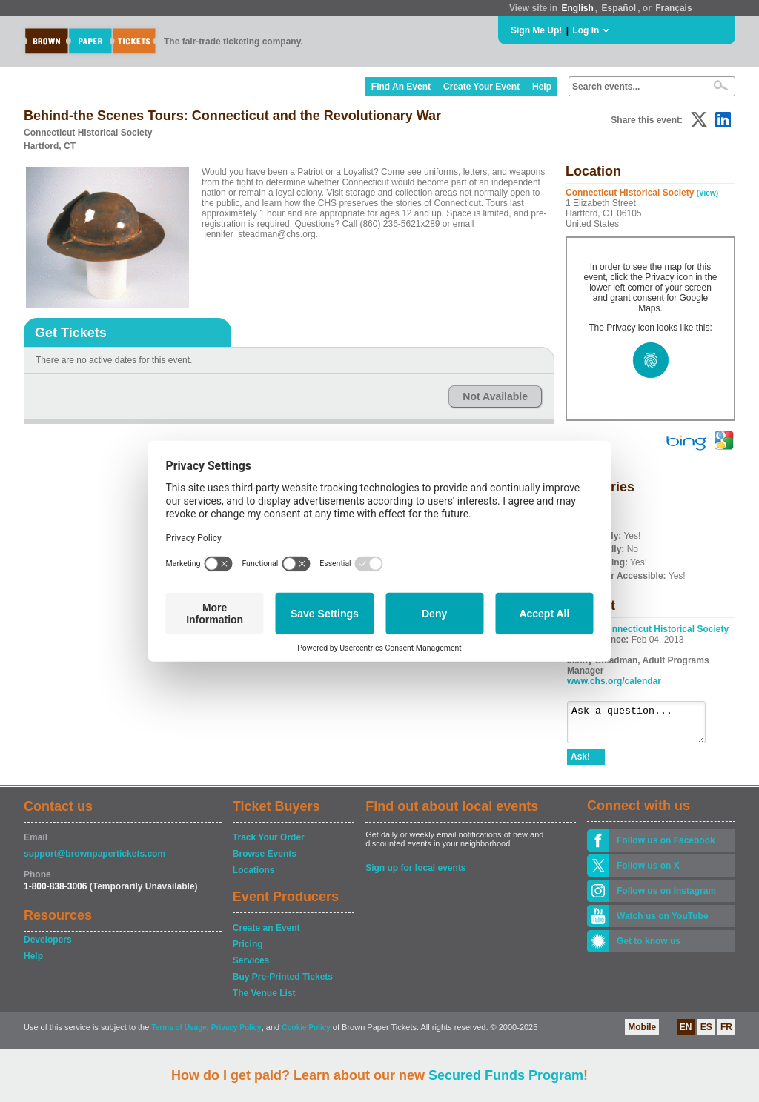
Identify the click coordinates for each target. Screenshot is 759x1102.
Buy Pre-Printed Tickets (283, 983)
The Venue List (264, 1000)
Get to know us (648, 948)
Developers (48, 946)
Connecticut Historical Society (664, 629)
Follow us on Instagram (666, 897)
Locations (254, 877)
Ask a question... (643, 725)
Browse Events (264, 860)
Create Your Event (481, 87)
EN (686, 1034)
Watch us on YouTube (663, 922)
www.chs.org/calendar (614, 681)
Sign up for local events (415, 874)
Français (673, 8)
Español (619, 8)
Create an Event (266, 934)
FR (726, 1034)
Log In (585, 30)
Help (541, 87)
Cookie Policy (306, 1034)
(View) (707, 193)
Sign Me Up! (536, 30)
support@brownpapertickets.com (94, 860)
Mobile (642, 1034)
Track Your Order (269, 844)
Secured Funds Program (505, 1075)
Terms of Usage (178, 1034)
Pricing (248, 951)
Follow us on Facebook (666, 847)
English (577, 8)
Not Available (495, 396)
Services (251, 967)
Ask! (580, 763)
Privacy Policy (236, 1034)
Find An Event (401, 87)
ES (706, 1034)
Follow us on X (648, 872)
